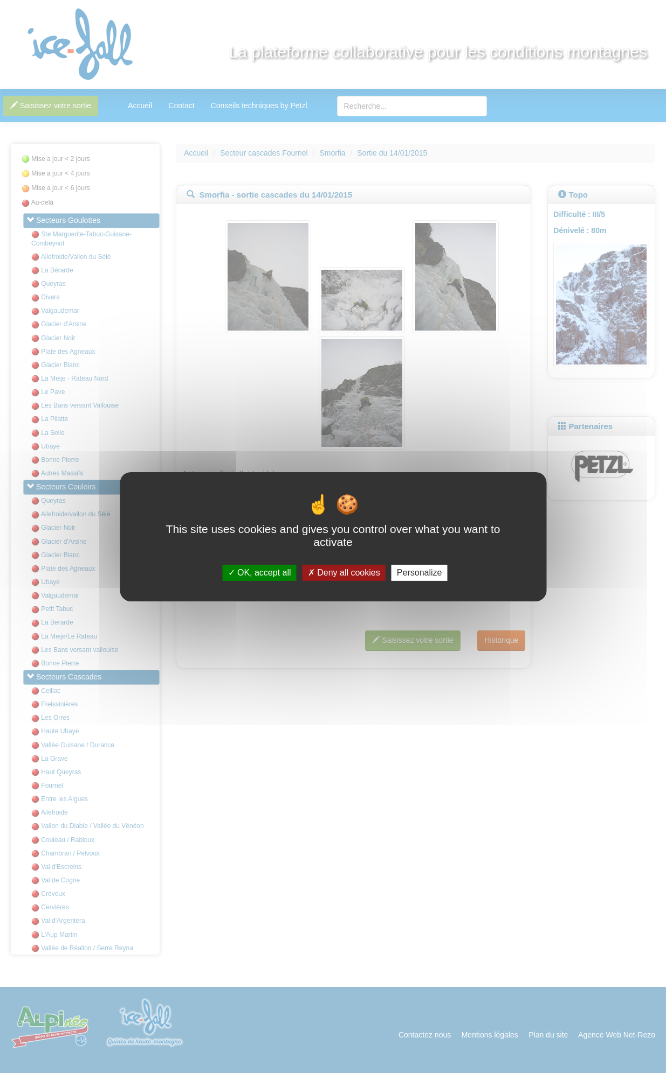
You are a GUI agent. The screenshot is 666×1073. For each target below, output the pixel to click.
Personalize (419, 572)
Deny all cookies (344, 572)
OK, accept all (259, 572)
